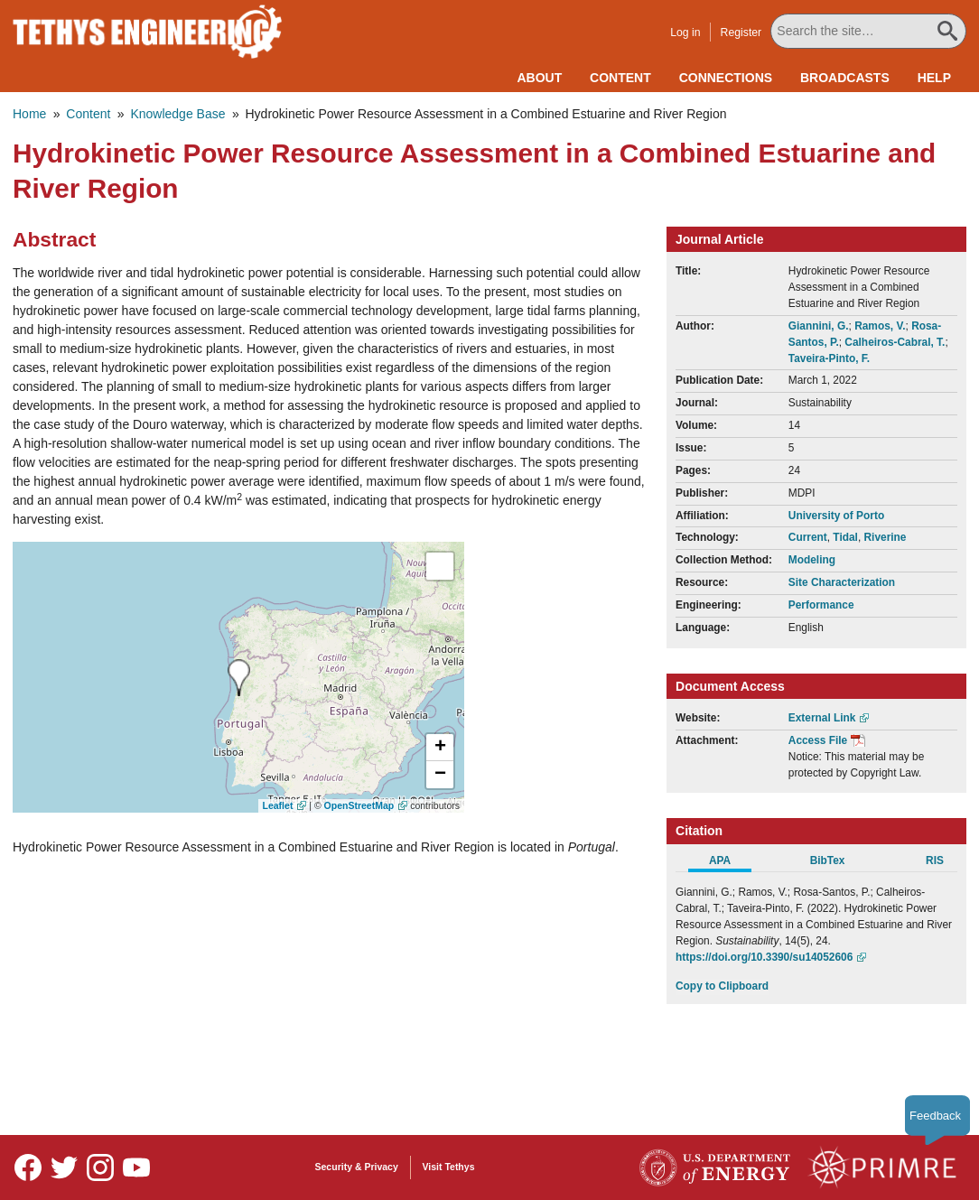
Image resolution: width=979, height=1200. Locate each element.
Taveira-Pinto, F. (829, 358)
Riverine (885, 537)
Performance (821, 605)
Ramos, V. (879, 326)
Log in (686, 32)
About (539, 77)
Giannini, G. (818, 326)
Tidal (845, 537)
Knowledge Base (177, 114)
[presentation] (239, 677)
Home (29, 114)
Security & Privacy (356, 1166)
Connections (725, 77)
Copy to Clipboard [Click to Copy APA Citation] (722, 986)
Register (742, 32)
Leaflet (278, 805)
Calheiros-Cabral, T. (894, 342)
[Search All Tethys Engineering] (868, 31)
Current (807, 537)
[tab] (729, 863)
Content (620, 77)
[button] (439, 747)
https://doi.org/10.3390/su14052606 (764, 957)
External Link (822, 718)
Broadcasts (845, 77)
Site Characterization (841, 582)
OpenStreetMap (359, 805)
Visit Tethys (449, 1166)
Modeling (811, 559)
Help (934, 77)
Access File (817, 740)
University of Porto (836, 515)
